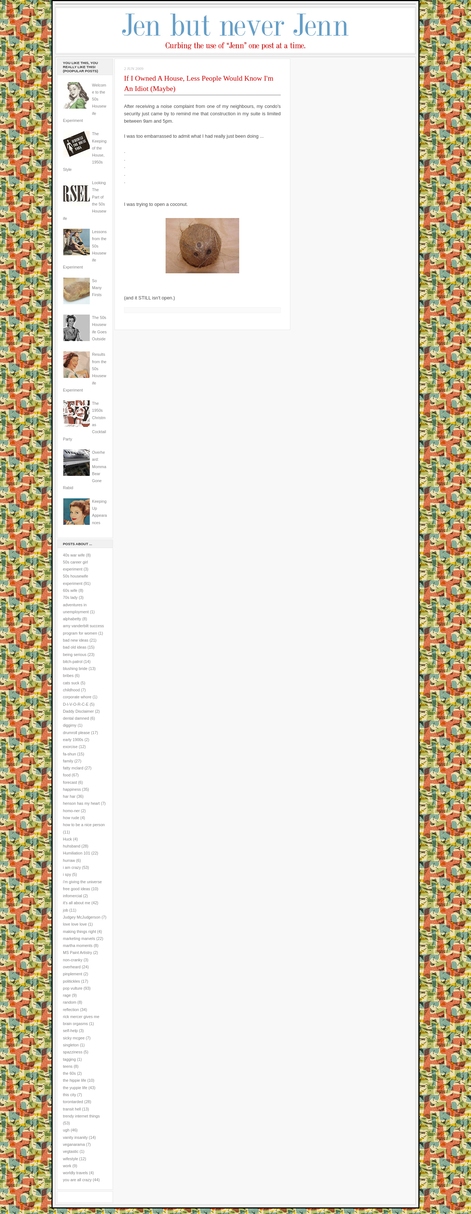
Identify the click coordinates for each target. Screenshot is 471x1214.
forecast (70, 782)
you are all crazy (77, 1180)
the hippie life (74, 1080)
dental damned (76, 718)
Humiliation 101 (76, 853)
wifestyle (70, 1159)
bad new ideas (75, 640)
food (67, 775)
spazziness (72, 1052)
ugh (66, 1130)
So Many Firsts (97, 287)
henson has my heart (81, 803)
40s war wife (74, 555)
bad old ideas (74, 647)
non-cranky (72, 960)
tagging (69, 1059)
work (67, 1166)
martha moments (77, 945)
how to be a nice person (84, 824)
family (68, 761)
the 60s (69, 1073)
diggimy (70, 725)
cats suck (71, 683)
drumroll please (76, 732)
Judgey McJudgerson (81, 917)
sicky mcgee (74, 1038)
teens (67, 1066)
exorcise (70, 746)
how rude (71, 817)
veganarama (74, 1144)
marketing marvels (79, 938)
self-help (70, 1030)
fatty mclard (73, 768)
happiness (72, 789)
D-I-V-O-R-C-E (76, 704)
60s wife (70, 590)
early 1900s (73, 739)
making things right (79, 931)
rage (67, 995)
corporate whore (77, 697)
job (65, 910)
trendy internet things (81, 1116)
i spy (67, 874)
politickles (71, 981)
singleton (71, 1045)
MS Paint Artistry (77, 952)
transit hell (72, 1109)
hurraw (69, 860)
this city (69, 1094)
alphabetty (72, 619)
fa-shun (69, 754)
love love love (75, 924)
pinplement (72, 974)
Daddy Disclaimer (78, 711)
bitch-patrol (72, 661)
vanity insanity (75, 1137)
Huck (67, 839)
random (69, 1002)
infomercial (72, 896)
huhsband (71, 846)
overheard (72, 967)
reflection (71, 1009)
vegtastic (70, 1151)
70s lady (70, 597)
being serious (74, 654)
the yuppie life (75, 1087)
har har (69, 796)
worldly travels (75, 1173)
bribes (68, 675)
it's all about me (76, 903)
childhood (71, 690)
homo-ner (71, 810)
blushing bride (75, 668)
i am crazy (72, 867)
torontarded (73, 1101)
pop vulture (72, 988)
